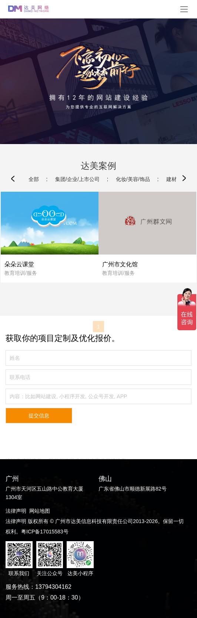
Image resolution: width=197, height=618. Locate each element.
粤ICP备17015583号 (45, 532)
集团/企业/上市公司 (77, 179)
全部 (34, 179)
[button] (13, 178)
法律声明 (16, 511)
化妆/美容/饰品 (133, 179)
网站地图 (39, 511)
